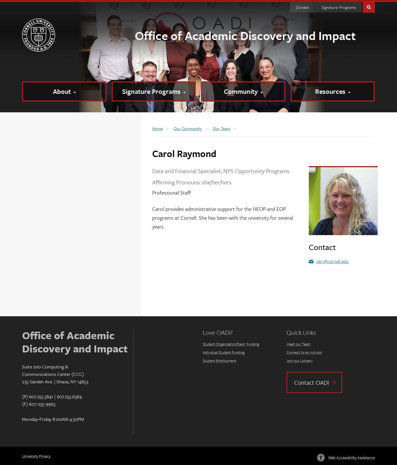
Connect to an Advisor (304, 352)
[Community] (243, 91)
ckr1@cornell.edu (332, 260)
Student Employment (219, 360)
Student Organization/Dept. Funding (231, 343)
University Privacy (36, 455)
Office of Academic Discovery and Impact (245, 34)
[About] (64, 91)
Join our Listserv (299, 360)
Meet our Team (298, 343)
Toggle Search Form (369, 6)
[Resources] (333, 91)
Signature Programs (338, 6)
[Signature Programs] (154, 91)
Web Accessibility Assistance (351, 456)
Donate (302, 6)
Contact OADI (311, 381)
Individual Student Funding (224, 352)
